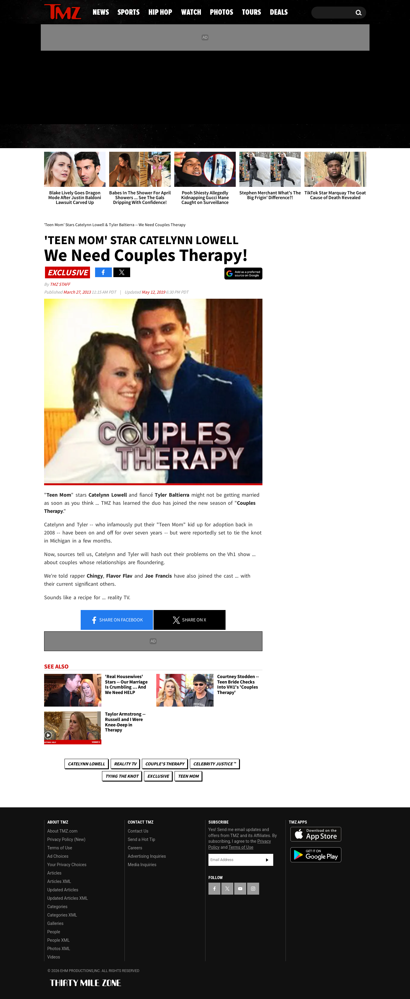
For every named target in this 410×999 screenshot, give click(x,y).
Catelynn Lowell (86, 764)
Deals (341, 136)
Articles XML (59, 881)
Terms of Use (59, 847)
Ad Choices (58, 856)
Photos (250, 136)
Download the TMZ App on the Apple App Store (315, 834)
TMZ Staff (60, 284)
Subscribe (267, 860)
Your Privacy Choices (67, 864)
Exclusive (158, 776)
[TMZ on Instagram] (80, 86)
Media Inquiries (142, 864)
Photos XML (58, 948)
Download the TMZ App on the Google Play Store (315, 855)
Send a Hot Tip (141, 839)
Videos (53, 957)
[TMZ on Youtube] (68, 86)
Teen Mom (188, 776)
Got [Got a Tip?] (63, 112)
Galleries (55, 923)
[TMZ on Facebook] (49, 86)
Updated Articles (62, 889)
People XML (58, 940)
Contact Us (138, 831)
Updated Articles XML (67, 898)
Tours (298, 136)
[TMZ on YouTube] (240, 889)
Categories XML (62, 915)
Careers (135, 847)
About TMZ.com (62, 831)
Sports (103, 136)
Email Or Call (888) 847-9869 (113, 112)
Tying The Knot (121, 776)
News (58, 136)
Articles (54, 873)
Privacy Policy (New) (66, 839)
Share (117, 620)
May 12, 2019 (154, 292)
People (53, 931)
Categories (57, 906)
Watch (202, 136)
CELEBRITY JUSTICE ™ (214, 764)
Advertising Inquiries (147, 856)
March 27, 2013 (77, 292)
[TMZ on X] (58, 86)
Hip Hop (154, 136)
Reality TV (125, 764)
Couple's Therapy (164, 764)
